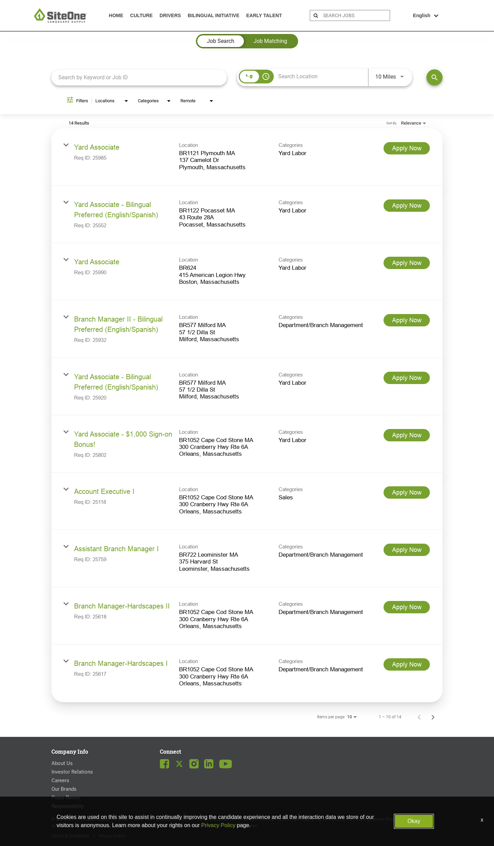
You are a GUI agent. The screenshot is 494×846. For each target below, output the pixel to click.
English (426, 15)
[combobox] (139, 77)
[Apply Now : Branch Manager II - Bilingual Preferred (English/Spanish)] (407, 320)
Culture (141, 15)
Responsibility (67, 806)
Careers (60, 780)
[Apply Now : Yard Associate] (407, 148)
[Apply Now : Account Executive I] (407, 492)
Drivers (170, 15)
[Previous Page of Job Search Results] (419, 717)
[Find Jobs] (434, 77)
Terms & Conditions (70, 835)
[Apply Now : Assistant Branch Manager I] (407, 550)
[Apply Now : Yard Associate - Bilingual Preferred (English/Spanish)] (407, 205)
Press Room (65, 798)
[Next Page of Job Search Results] (433, 717)
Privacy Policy (112, 835)
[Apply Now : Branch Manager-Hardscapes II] (407, 607)
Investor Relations (72, 772)
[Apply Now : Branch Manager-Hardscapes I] (407, 664)
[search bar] (355, 15)
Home (116, 15)
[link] (247, 157)
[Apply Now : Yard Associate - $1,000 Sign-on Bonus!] (407, 435)
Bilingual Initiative (213, 15)
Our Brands (64, 789)
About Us (62, 763)
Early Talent (264, 15)
